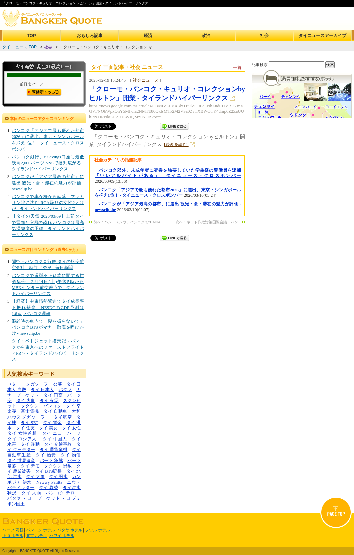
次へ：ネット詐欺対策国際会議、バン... (208, 222)
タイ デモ (30, 465)
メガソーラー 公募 (44, 384)
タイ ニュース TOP (19, 47)
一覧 (237, 67)
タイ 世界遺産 (21, 460)
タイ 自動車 (55, 411)
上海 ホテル (12, 535)
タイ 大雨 (35, 476)
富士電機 (30, 411)
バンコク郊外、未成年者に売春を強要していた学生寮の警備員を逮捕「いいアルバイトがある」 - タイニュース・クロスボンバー (168, 173)
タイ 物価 (71, 454)
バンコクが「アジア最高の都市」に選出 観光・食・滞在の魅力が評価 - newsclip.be (48, 182)
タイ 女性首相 (22, 433)
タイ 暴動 (30, 444)
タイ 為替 (48, 487)
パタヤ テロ (19, 498)
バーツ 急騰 (51, 460)
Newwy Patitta (49, 482)
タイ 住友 (25, 427)
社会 (264, 35)
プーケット (27, 395)
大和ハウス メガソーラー (44, 414)
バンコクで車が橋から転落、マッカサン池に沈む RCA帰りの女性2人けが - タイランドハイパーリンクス (48, 202)
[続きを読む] (176, 144)
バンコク (52, 405)
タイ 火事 (25, 400)
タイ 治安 (46, 454)
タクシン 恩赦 (58, 465)
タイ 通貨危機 (54, 449)
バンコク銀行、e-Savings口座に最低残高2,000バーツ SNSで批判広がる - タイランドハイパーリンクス (48, 162)
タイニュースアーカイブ (322, 35)
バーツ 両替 (12, 530)
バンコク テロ (60, 492)
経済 (148, 35)
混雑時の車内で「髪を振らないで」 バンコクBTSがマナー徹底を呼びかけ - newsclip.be (48, 327)
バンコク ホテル (40, 530)
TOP (31, 35)
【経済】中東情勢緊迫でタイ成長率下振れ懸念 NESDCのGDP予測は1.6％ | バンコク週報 (48, 307)
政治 (206, 35)
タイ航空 (63, 417)
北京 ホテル (36, 535)
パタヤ (65, 389)
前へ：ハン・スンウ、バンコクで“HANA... (128, 222)
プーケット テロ (54, 498)
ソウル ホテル (97, 530)
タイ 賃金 (52, 422)
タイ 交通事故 (58, 444)
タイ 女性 (71, 427)
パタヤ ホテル (69, 530)
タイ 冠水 (58, 476)
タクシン (30, 405)
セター (13, 384)
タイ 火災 (49, 400)
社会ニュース (146, 80)
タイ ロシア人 (22, 438)
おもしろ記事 (90, 35)
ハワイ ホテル (61, 535)
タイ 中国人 (55, 438)
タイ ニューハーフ (61, 433)
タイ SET (29, 422)
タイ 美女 (48, 427)
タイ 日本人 (42, 389)
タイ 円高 (53, 395)
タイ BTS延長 (48, 471)
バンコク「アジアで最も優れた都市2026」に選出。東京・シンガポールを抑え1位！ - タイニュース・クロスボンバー (168, 192)
